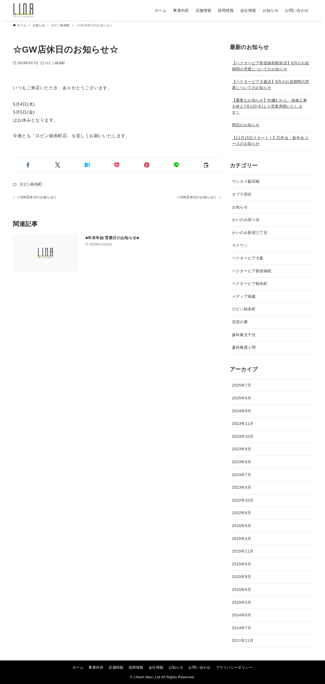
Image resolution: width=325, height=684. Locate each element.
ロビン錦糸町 (55, 63)
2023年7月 (241, 475)
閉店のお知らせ (246, 125)
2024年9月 (241, 411)
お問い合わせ (199, 667)
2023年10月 (243, 436)
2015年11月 (243, 551)
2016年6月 (241, 525)
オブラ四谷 (242, 194)
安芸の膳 (240, 322)
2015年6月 (241, 589)
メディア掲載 (244, 296)
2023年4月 (241, 487)
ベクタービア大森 (248, 258)
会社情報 (156, 667)
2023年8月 (241, 462)
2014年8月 (241, 615)
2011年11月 (243, 640)
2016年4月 (241, 538)
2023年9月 (241, 449)
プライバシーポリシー (234, 667)
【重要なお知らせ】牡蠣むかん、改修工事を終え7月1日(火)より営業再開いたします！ (269, 106)
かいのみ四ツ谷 (246, 219)
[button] (28, 165)
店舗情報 (116, 667)
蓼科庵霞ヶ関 (244, 347)
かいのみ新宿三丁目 (250, 232)
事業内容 (96, 667)
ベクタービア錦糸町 (250, 283)
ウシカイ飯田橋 (246, 181)
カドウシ (240, 245)
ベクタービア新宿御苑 (252, 271)
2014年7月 (241, 628)
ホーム (77, 667)
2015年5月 (241, 602)
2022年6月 (241, 513)
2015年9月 (241, 564)
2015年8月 (241, 576)
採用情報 (136, 667)
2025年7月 (241, 385)
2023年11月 (243, 423)
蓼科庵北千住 (244, 335)
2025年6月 (241, 398)
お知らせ (240, 207)
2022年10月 (243, 500)
